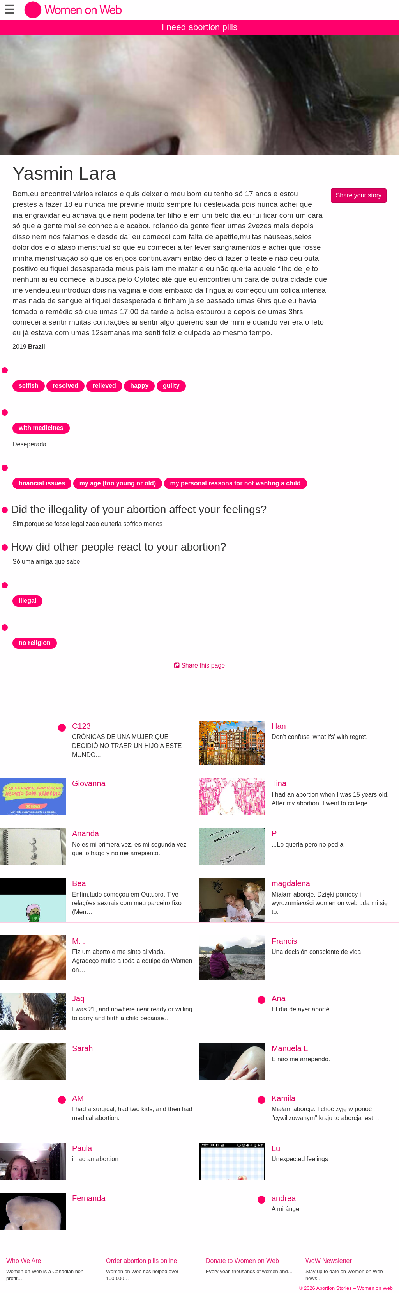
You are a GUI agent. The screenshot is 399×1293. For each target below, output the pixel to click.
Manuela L (290, 1048)
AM (78, 1098)
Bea (79, 883)
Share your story (358, 195)
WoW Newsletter (328, 1260)
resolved (65, 385)
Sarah (82, 1048)
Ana (279, 998)
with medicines (41, 427)
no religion (35, 642)
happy (139, 385)
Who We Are (23, 1260)
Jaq (78, 998)
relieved (104, 385)
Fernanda (89, 1198)
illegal (27, 600)
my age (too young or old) (117, 483)
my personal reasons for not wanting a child (235, 483)
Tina (279, 783)
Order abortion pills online (141, 1260)
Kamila (283, 1098)
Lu (276, 1148)
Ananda (85, 833)
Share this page (199, 665)
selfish (29, 385)
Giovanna (89, 783)
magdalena (291, 883)
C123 (81, 726)
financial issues (42, 483)
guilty (171, 385)
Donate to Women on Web (242, 1260)
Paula (82, 1148)
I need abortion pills (199, 27)
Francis (284, 941)
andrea (284, 1198)
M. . (78, 941)
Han (279, 726)
